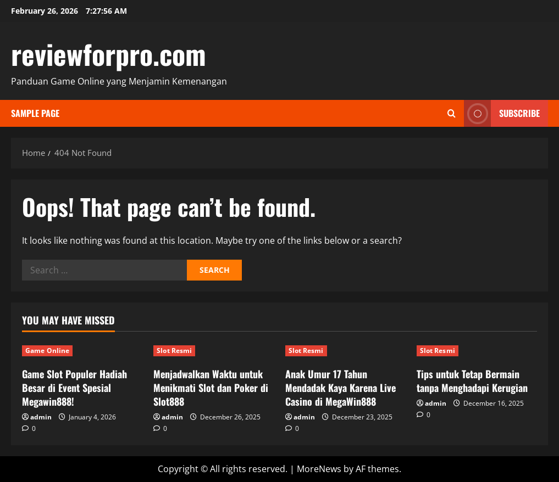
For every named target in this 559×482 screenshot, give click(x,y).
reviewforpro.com (108, 53)
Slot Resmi (174, 350)
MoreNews (319, 469)
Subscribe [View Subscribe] (502, 113)
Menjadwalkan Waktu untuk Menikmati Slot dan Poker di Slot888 (210, 387)
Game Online (47, 350)
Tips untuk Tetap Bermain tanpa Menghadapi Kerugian (472, 381)
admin (41, 417)
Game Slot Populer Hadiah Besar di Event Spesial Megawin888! (74, 387)
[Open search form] (451, 113)
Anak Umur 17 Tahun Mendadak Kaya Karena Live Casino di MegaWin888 (340, 387)
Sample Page (35, 113)
